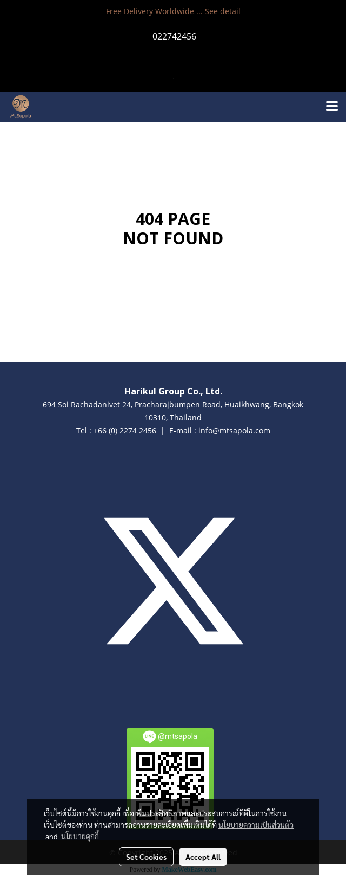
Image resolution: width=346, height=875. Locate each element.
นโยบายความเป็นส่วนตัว (256, 824)
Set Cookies (146, 856)
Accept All (203, 856)
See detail (223, 11)
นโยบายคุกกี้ (80, 836)
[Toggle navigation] (332, 107)
